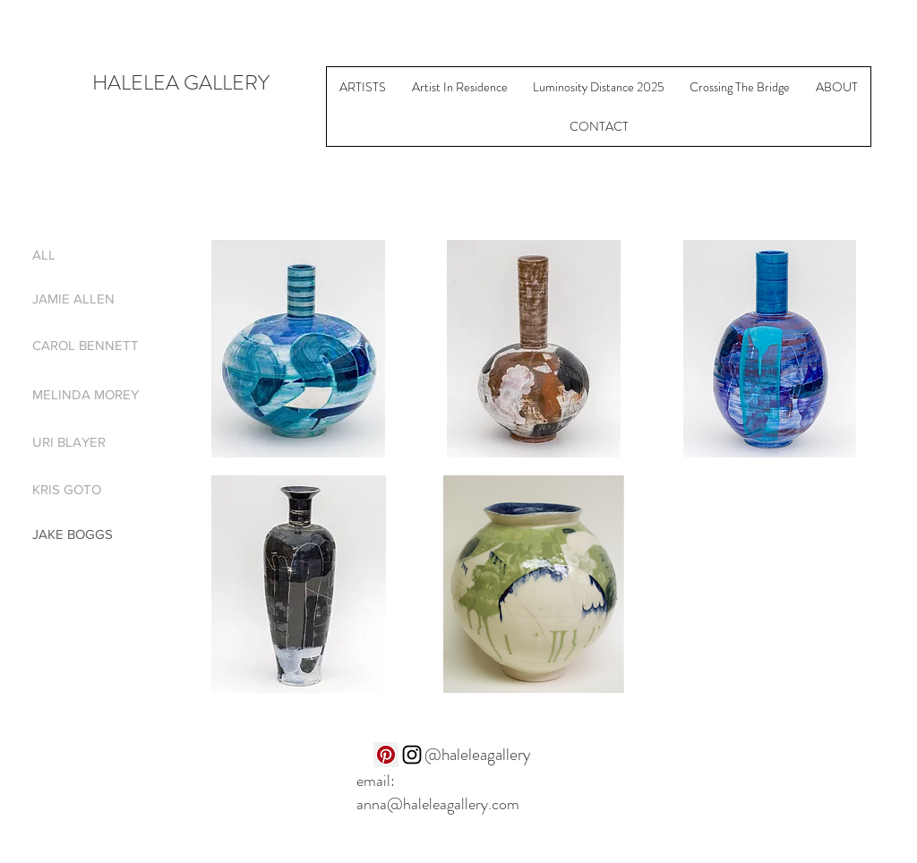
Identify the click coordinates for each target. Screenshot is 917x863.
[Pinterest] (386, 754)
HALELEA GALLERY (181, 83)
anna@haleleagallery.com (437, 804)
